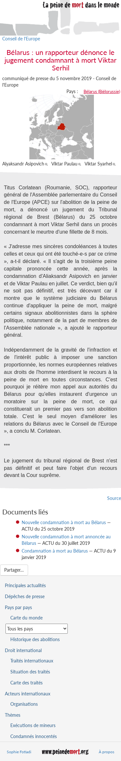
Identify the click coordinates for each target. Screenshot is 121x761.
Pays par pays (18, 607)
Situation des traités (30, 671)
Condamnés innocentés (33, 736)
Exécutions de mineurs (32, 725)
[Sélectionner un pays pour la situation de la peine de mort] (36, 629)
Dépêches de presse (25, 596)
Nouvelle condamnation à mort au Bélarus (64, 522)
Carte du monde (26, 617)
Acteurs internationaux (27, 693)
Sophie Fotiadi (19, 751)
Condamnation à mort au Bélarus (55, 551)
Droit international (23, 650)
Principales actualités (25, 585)
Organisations (24, 704)
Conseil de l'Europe (21, 38)
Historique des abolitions (35, 639)
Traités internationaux (31, 660)
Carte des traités (26, 682)
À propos (106, 751)
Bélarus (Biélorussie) (102, 91)
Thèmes (12, 715)
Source (114, 498)
